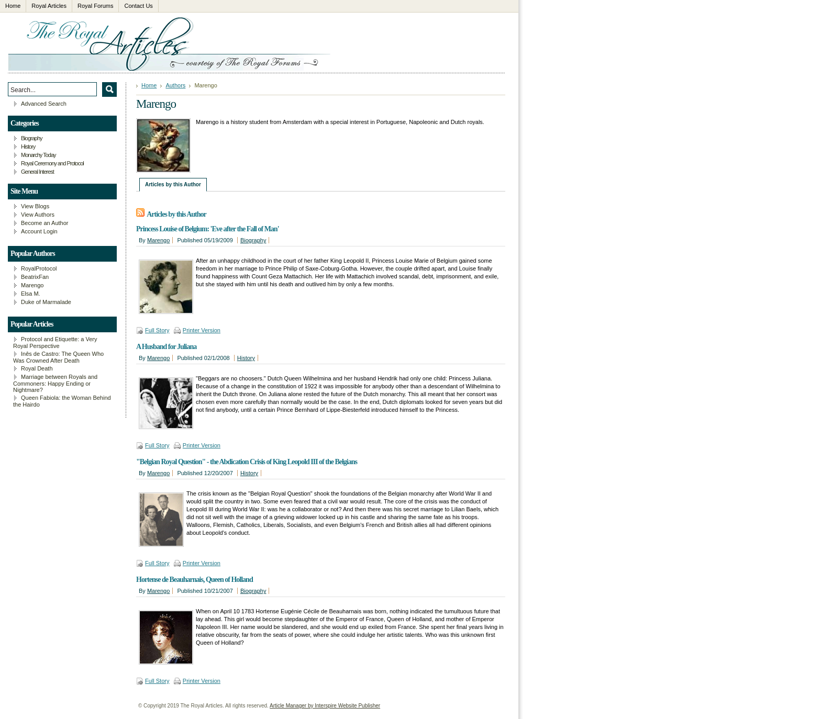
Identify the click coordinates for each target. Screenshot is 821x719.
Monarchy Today (38, 155)
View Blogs (35, 206)
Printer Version (201, 330)
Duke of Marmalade (46, 302)
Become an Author (45, 223)
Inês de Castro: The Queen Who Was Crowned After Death (58, 357)
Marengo (158, 240)
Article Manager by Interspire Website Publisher (325, 706)
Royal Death (37, 368)
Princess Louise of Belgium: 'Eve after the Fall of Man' (207, 229)
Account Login (39, 231)
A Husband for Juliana (166, 347)
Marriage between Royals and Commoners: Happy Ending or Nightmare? (55, 383)
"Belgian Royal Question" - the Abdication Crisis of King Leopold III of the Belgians (246, 462)
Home (149, 85)
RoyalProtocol (39, 268)
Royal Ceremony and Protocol (52, 163)
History (246, 358)
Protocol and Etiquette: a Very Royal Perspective (55, 342)
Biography (253, 240)
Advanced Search (43, 103)
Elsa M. (30, 293)
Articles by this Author (173, 184)
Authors (175, 85)
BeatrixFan (35, 277)
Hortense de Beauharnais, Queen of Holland (194, 579)
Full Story (157, 330)
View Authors (37, 214)
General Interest (37, 171)
